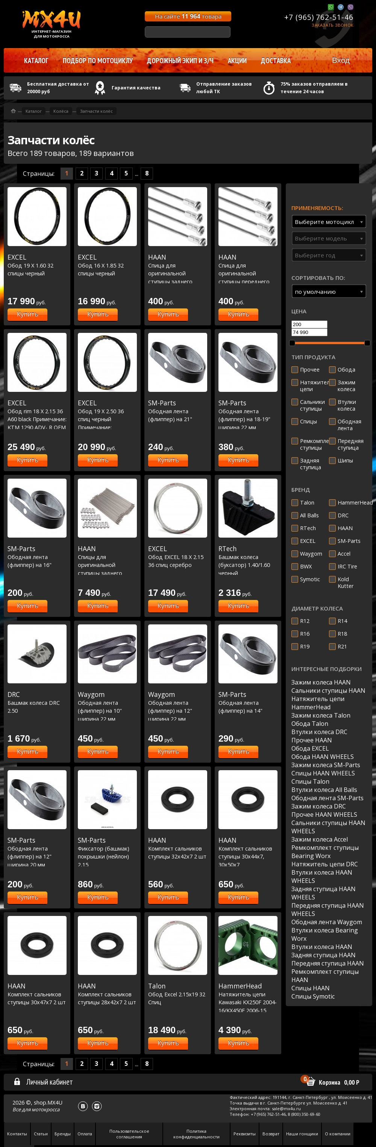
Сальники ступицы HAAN (328, 690)
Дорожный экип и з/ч (180, 60)
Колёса (60, 111)
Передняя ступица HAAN (327, 963)
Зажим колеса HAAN (321, 682)
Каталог (34, 111)
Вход (341, 60)
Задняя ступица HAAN (323, 955)
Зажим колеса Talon (320, 715)
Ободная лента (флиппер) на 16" (37, 556)
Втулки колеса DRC (319, 732)
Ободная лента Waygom (326, 922)
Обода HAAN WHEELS (322, 757)
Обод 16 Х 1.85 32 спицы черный (107, 265)
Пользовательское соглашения (129, 1133)
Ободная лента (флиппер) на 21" (177, 411)
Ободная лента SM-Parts (327, 798)
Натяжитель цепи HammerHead (317, 703)
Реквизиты (244, 1133)
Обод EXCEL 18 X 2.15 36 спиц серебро (177, 556)
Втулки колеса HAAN (321, 947)
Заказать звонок (332, 25)
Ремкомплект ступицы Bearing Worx (325, 851)
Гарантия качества (136, 88)
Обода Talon (309, 723)
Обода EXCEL (310, 748)
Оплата (84, 1133)
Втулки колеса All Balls (324, 790)
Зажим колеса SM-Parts (325, 765)
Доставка (276, 60)
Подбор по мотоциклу (98, 60)
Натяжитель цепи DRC (324, 864)
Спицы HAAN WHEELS (323, 773)
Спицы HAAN (310, 988)
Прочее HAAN (311, 740)
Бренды (63, 1133)
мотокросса (45, 1109)
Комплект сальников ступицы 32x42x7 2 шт (177, 848)
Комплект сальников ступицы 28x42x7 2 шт (107, 994)
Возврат (270, 1133)
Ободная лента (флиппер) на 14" (247, 702)
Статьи (41, 1133)
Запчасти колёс (96, 111)
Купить (27, 314)
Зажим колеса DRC (318, 806)
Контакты (17, 1133)
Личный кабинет (43, 1081)
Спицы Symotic (313, 996)
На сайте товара (188, 16)
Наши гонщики (302, 1133)
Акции (237, 60)
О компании (337, 1133)
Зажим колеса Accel (319, 839)
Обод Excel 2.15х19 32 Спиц (177, 994)
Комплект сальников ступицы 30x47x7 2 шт (37, 994)
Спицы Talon (310, 781)
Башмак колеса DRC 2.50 (37, 702)
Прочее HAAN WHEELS (324, 814)
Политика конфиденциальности (196, 1133)
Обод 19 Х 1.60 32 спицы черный (37, 265)
